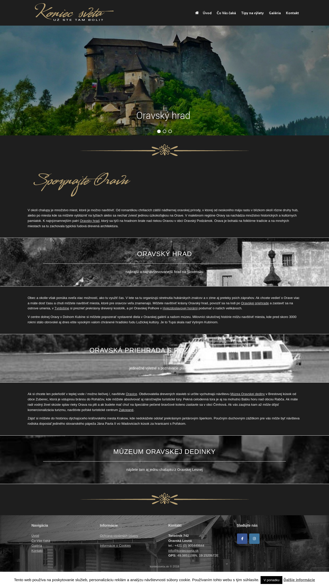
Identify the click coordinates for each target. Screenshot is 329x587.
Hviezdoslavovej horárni (180, 308)
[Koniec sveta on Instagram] (254, 538)
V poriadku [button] (271, 580)
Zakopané (126, 410)
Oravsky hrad (89, 221)
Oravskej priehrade (255, 303)
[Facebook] (242, 538)
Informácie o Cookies (115, 545)
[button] (159, 131)
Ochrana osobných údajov (119, 536)
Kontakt (292, 13)
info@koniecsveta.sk (183, 551)
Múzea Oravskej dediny (247, 394)
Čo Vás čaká (226, 13)
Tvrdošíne (61, 308)
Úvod (203, 13)
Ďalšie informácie (299, 580)
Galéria (275, 13)
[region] (164, 80)
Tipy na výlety (252, 13)
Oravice (131, 394)
